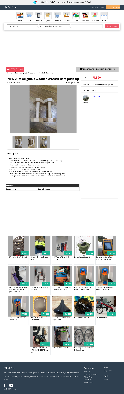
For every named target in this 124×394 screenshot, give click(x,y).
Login (102, 7)
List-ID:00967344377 (14, 83)
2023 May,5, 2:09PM (72, 83)
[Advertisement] (62, 50)
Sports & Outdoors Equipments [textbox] (50, 26)
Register (95, 7)
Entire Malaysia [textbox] (13, 26)
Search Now (112, 26)
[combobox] (23, 26)
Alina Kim (96, 96)
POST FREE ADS (113, 7)
